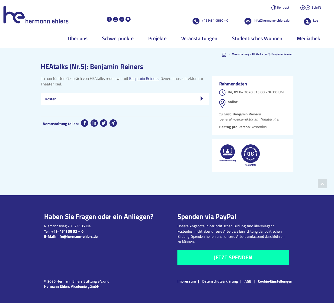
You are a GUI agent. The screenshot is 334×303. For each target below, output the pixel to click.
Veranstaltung (240, 54)
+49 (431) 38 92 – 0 (67, 231)
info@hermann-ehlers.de (271, 20)
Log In (317, 20)
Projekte (157, 38)
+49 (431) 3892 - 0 (215, 20)
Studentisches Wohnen (257, 38)
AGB (247, 281)
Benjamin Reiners (144, 78)
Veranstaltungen (199, 38)
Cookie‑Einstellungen (275, 281)
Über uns (77, 38)
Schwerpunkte (118, 38)
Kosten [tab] (124, 99)
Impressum (186, 281)
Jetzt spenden (233, 257)
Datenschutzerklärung (220, 281)
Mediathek (308, 38)
